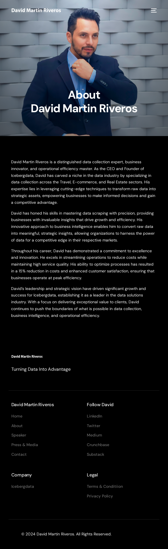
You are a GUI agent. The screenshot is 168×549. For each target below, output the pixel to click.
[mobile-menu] (153, 10)
